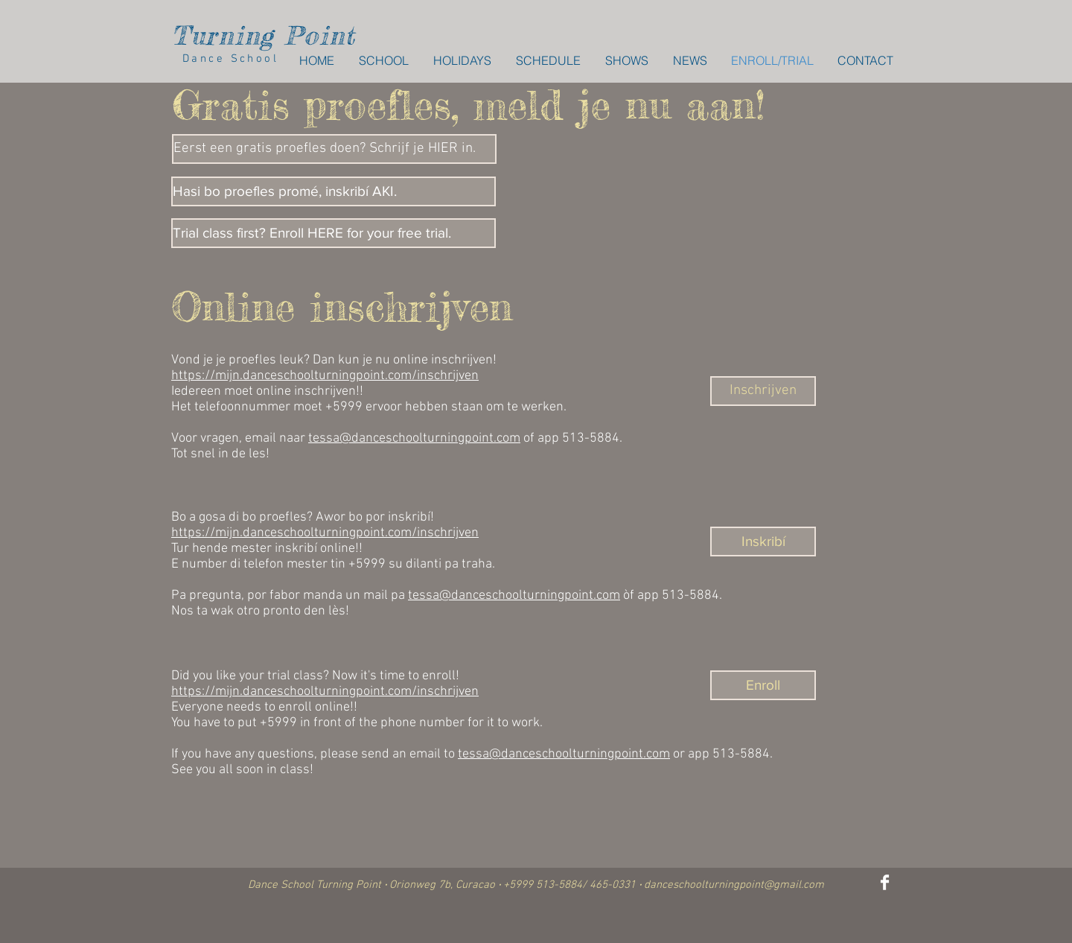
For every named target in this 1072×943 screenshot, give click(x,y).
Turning (222, 35)
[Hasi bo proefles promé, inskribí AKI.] (333, 191)
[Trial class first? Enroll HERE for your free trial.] (333, 233)
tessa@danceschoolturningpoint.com (414, 438)
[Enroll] (763, 685)
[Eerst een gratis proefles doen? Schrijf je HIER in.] (334, 149)
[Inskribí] (763, 541)
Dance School (224, 59)
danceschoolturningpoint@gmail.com (734, 885)
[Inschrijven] (763, 391)
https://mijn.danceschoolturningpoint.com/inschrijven (325, 376)
